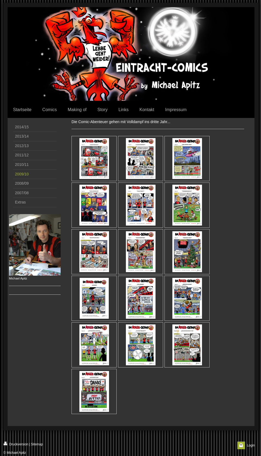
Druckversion (16, 444)
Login (251, 445)
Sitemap (37, 444)
